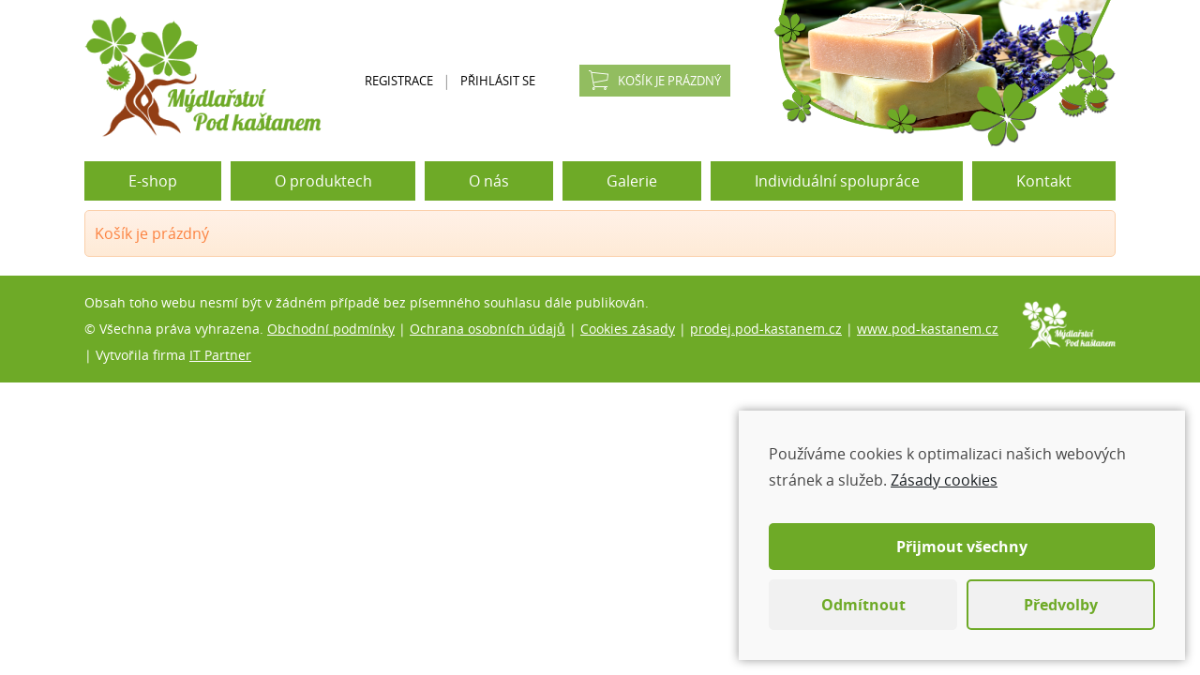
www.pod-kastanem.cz (927, 329)
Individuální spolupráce (837, 181)
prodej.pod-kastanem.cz (766, 329)
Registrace (399, 80)
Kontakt (1044, 181)
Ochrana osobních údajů (487, 329)
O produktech (323, 181)
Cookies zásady (627, 329)
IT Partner (220, 355)
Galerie (632, 181)
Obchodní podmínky (331, 329)
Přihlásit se (497, 80)
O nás (489, 181)
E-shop (152, 181)
